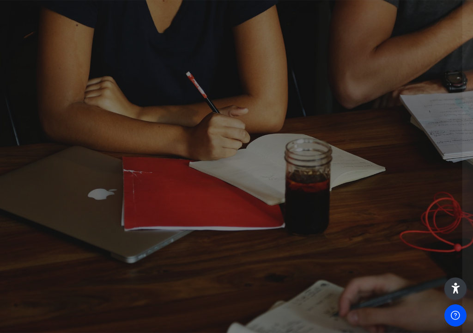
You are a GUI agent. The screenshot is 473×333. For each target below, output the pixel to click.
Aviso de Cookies (420, 308)
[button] (455, 289)
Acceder (375, 246)
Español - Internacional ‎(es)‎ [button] (339, 304)
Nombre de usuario (324, 127)
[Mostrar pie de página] (455, 315)
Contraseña (312, 174)
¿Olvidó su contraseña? (426, 219)
